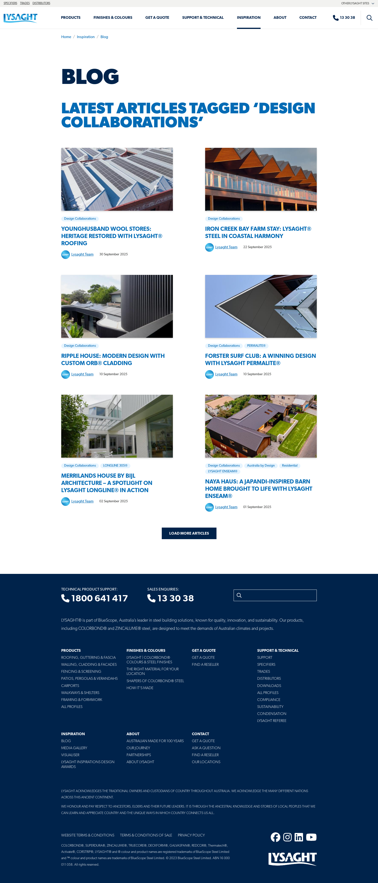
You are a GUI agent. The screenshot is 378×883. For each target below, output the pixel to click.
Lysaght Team (82, 255)
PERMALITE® (256, 346)
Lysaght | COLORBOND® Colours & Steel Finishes (149, 660)
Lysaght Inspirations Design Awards (88, 764)
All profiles (267, 693)
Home (66, 37)
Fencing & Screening (81, 672)
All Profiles (71, 707)
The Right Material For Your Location (153, 671)
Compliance (268, 700)
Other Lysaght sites (357, 3)
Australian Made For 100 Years (155, 741)
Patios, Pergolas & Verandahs (89, 679)
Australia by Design (261, 466)
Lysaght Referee (271, 721)
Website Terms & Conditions (87, 835)
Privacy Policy (191, 835)
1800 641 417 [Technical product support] (94, 599)
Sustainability (270, 707)
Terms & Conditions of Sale (146, 835)
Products (71, 18)
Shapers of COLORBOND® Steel (155, 681)
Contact (308, 18)
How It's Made (140, 688)
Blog (104, 37)
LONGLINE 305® (115, 466)
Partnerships (139, 755)
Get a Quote (157, 18)
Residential (289, 466)
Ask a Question (206, 748)
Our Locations (206, 762)
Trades (25, 3)
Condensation (271, 714)
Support (264, 658)
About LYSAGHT (140, 762)
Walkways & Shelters (80, 693)
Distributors (41, 3)
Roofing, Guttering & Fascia (88, 658)
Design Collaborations (80, 219)
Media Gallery (74, 748)
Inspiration (249, 18)
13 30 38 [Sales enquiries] (170, 599)
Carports (70, 686)
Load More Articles (189, 534)
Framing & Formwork (81, 700)
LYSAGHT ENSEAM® (222, 471)
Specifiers (10, 3)
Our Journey (138, 748)
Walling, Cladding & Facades (89, 665)
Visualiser (70, 755)
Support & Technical (203, 18)
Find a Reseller (205, 665)
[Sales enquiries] (346, 18)
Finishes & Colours (113, 18)
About (280, 18)
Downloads (269, 686)
